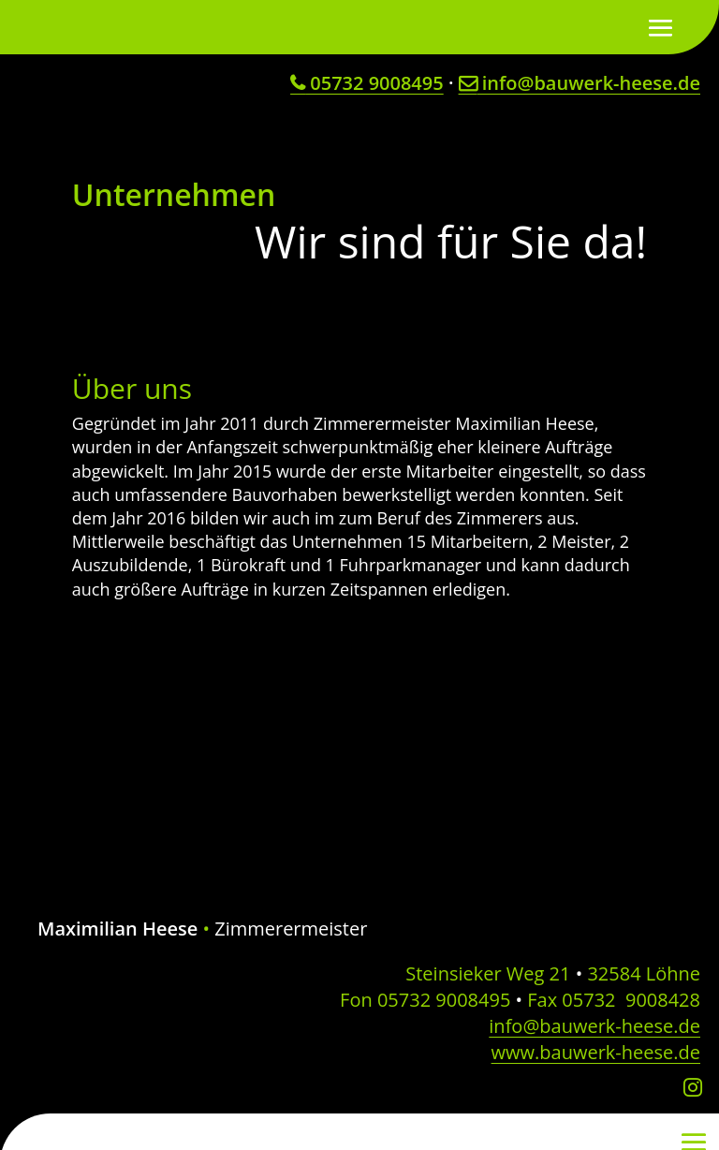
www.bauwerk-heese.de (596, 1052)
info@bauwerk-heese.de (579, 83)
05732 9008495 (367, 83)
